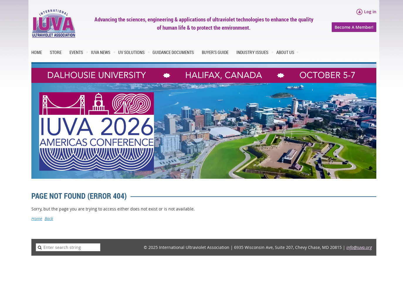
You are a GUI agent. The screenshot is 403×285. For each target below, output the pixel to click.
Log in (370, 11)
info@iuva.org (359, 247)
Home (36, 218)
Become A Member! (354, 27)
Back (49, 218)
